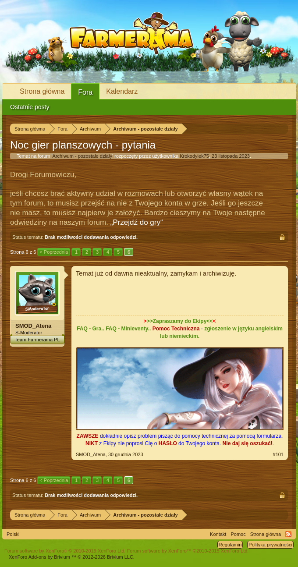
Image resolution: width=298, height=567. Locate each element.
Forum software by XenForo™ (188, 550)
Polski (13, 534)
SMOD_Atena (33, 325)
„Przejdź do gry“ (136, 222)
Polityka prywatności (270, 544)
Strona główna (42, 91)
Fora (85, 92)
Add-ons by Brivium (72, 557)
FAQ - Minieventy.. (128, 329)
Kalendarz (122, 91)
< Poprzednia (53, 252)
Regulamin (230, 544)
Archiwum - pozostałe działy (82, 156)
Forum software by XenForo (65, 550)
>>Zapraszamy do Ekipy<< (180, 321)
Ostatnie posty (30, 106)
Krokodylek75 (194, 156)
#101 (278, 454)
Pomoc (238, 534)
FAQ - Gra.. (90, 329)
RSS (288, 534)
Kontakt (218, 534)
